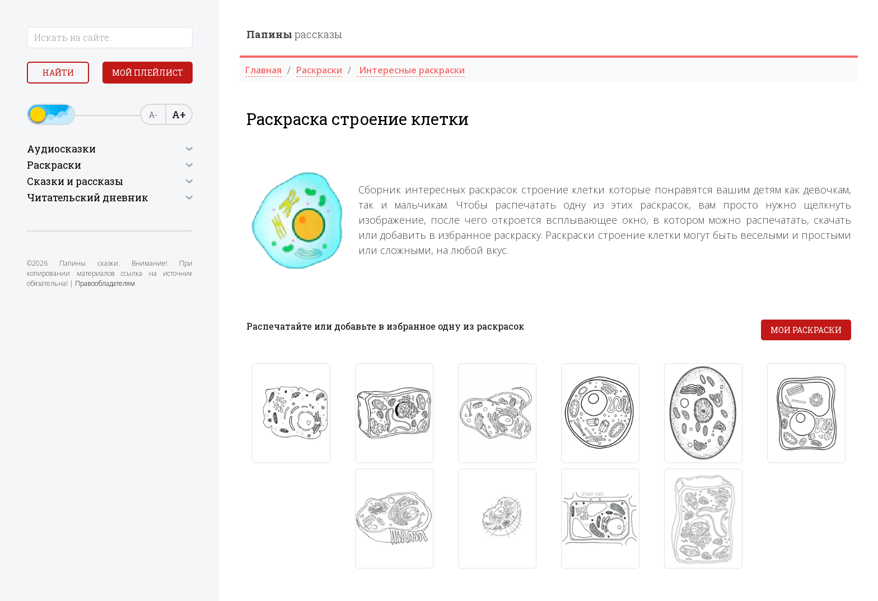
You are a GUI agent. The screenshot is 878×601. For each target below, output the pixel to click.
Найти (58, 72)
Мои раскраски (806, 330)
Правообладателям (105, 283)
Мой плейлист (147, 72)
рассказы (294, 34)
